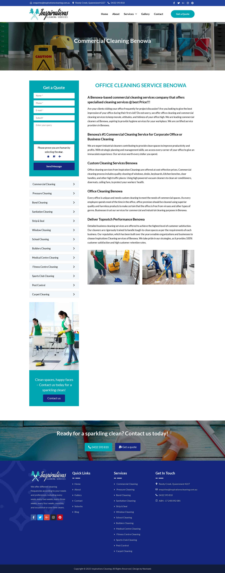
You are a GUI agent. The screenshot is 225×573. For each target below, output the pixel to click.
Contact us (54, 398)
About (116, 13)
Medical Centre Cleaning (45, 257)
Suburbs (78, 506)
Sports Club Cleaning (43, 275)
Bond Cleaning (39, 202)
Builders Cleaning (41, 248)
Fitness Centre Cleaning (45, 266)
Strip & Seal (38, 220)
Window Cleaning (41, 230)
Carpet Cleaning (40, 294)
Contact (158, 13)
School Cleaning (40, 239)
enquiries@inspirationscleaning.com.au (178, 489)
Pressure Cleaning (42, 193)
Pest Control (38, 285)
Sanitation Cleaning (42, 211)
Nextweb (146, 568)
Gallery (145, 13)
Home (104, 13)
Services (130, 13)
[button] (130, 14)
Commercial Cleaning (43, 184)
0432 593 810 (166, 495)
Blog (76, 511)
